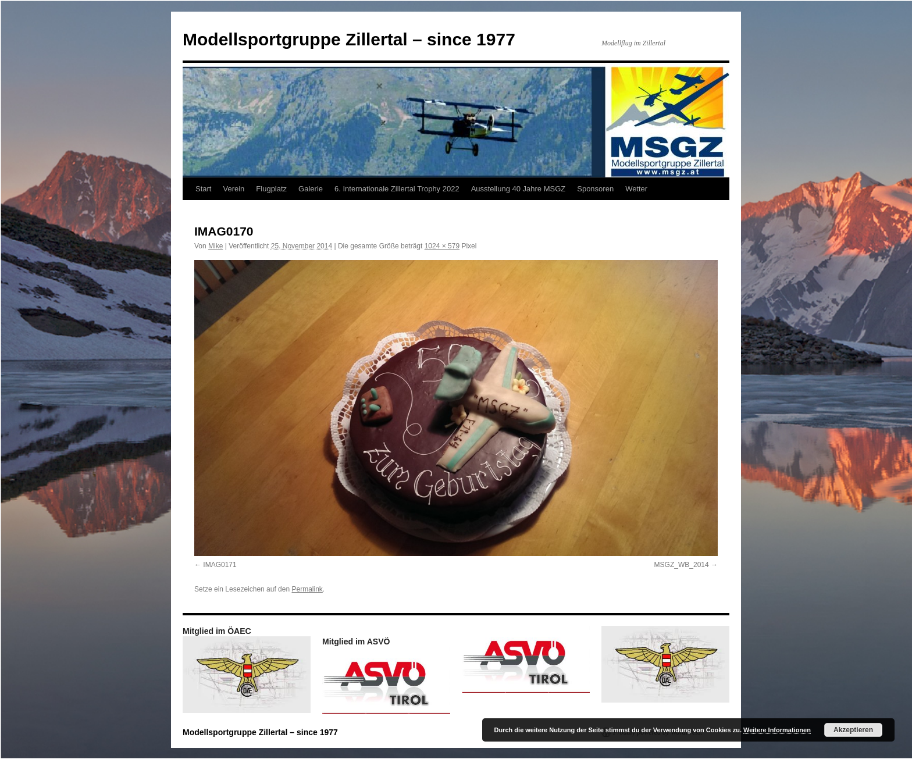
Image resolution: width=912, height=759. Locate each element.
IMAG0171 (219, 565)
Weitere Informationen (777, 729)
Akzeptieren (853, 730)
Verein (233, 188)
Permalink (306, 589)
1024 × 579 (442, 246)
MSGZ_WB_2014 (681, 565)
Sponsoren (595, 188)
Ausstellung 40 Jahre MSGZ (518, 188)
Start (203, 188)
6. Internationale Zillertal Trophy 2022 (396, 188)
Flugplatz (271, 188)
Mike (215, 246)
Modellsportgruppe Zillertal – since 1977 (349, 39)
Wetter (636, 188)
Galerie (310, 188)
